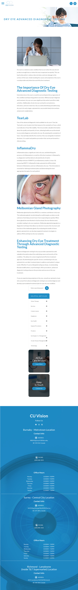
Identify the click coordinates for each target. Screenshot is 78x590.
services (33, 306)
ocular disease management (35, 344)
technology (34, 351)
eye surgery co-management (35, 337)
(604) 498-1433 (39, 533)
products (33, 331)
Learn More (39, 369)
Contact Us (39, 393)
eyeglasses (34, 316)
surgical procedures (36, 326)
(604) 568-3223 (39, 465)
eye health (34, 321)
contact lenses (35, 311)
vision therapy (35, 301)
